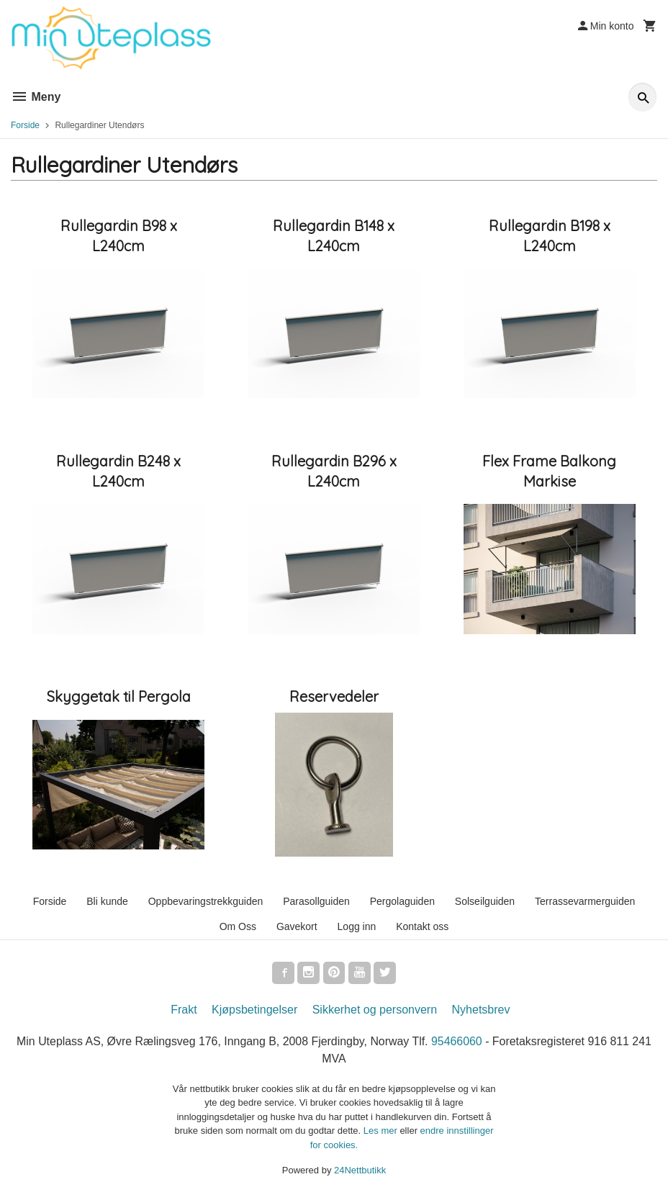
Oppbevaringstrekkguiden (205, 901)
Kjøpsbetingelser (254, 1010)
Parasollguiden (316, 901)
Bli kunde (107, 901)
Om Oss (238, 926)
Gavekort (296, 926)
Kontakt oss (422, 926)
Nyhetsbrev (481, 1010)
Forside (25, 125)
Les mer (382, 1131)
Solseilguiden (485, 901)
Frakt (184, 1010)
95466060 (457, 1042)
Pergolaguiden (402, 901)
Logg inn (357, 926)
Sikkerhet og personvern (374, 1010)
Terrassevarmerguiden (585, 901)
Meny (35, 97)
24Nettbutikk (360, 1170)
